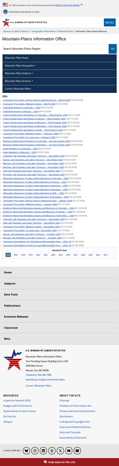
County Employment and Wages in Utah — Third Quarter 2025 (33, 129)
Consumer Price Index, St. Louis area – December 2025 (30, 230)
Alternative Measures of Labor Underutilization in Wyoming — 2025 (35, 196)
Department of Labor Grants (19, 411)
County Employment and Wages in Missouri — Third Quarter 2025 (35, 122)
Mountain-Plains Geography (19, 65)
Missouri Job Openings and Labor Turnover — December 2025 (33, 163)
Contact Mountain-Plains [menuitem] (18, 88)
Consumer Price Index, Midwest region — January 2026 (30, 204)
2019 (60, 254)
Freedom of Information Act (76, 405)
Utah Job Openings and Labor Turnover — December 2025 (31, 170)
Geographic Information (44, 31)
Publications (12, 305)
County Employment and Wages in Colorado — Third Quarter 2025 (35, 115)
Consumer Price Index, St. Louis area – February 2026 (29, 137)
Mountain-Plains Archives (18, 81)
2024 (23, 254)
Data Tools (11, 294)
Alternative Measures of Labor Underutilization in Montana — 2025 (35, 189)
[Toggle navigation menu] (110, 22)
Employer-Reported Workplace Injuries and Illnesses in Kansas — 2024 (37, 211)
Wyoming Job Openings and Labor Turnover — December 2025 (34, 174)
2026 (8, 254)
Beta (7, 339)
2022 (38, 254)
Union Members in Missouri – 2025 (19, 152)
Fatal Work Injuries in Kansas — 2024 (20, 111)
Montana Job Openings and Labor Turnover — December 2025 (33, 167)
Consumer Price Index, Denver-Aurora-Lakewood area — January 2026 (37, 200)
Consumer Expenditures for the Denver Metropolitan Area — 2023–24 (37, 241)
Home (8, 272)
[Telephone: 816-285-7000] (47, 375)
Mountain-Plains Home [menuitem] (16, 57)
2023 (31, 254)
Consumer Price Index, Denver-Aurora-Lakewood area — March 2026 (36, 100)
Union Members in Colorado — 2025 (20, 148)
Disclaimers (66, 416)
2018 (68, 254)
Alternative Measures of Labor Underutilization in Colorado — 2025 (35, 178)
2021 (46, 254)
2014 (98, 254)
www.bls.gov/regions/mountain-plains (45, 379)
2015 (90, 254)
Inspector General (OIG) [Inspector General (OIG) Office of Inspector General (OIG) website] (17, 400)
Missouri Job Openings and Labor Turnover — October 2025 (32, 237)
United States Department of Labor (21, 11)
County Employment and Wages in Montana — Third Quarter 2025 (35, 126)
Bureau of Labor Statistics (16, 31)
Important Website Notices (75, 427)
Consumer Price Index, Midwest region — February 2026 (30, 133)
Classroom (11, 328)
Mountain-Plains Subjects (18, 73)
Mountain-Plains (65, 31)
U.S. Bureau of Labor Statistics (28, 22)
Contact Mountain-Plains (38, 385)
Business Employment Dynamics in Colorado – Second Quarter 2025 (36, 141)
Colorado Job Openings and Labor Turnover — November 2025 (34, 219)
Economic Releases (16, 316)
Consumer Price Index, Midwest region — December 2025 (31, 226)
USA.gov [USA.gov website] (7, 421)
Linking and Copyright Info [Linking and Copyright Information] (75, 421)
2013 (105, 254)
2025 (16, 254)
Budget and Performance (17, 405)
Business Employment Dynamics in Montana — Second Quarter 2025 (36, 144)
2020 (53, 254)
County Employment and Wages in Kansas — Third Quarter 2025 (34, 118)
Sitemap (64, 400)
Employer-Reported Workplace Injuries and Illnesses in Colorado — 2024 (38, 208)
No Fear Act (9, 416)
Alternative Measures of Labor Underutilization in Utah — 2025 (33, 193)
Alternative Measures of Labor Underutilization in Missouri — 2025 (35, 185)
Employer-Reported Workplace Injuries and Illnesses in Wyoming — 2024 (38, 215)
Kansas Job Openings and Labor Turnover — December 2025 (33, 159)
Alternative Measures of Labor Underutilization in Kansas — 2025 (34, 181)
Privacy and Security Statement (77, 411)
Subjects (9, 283)
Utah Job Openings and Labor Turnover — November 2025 (31, 222)
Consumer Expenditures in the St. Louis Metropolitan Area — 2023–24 (37, 245)
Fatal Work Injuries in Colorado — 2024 (21, 107)
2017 (75, 254)
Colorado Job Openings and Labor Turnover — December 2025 (34, 155)
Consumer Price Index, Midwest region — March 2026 (29, 103)
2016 (83, 254)
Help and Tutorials (70, 432)
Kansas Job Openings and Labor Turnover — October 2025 (32, 234)
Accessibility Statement (73, 437)
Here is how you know (67, 5)
